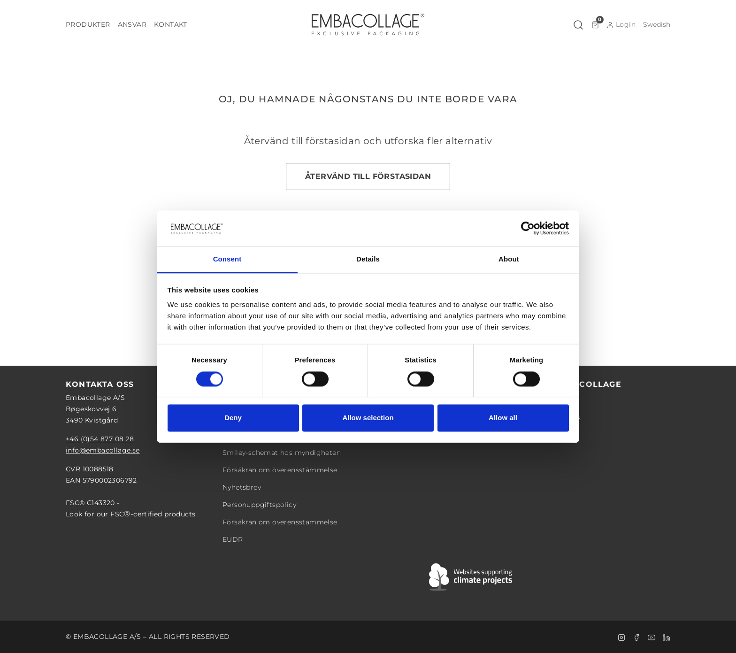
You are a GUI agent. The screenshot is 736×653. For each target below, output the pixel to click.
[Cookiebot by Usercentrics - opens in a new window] (528, 228)
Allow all (503, 418)
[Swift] (471, 577)
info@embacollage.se (103, 450)
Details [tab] (368, 259)
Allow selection (367, 418)
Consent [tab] (227, 259)
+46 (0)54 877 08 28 (100, 439)
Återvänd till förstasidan (368, 176)
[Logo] (368, 24)
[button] (88, 24)
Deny (233, 418)
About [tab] (508, 259)
